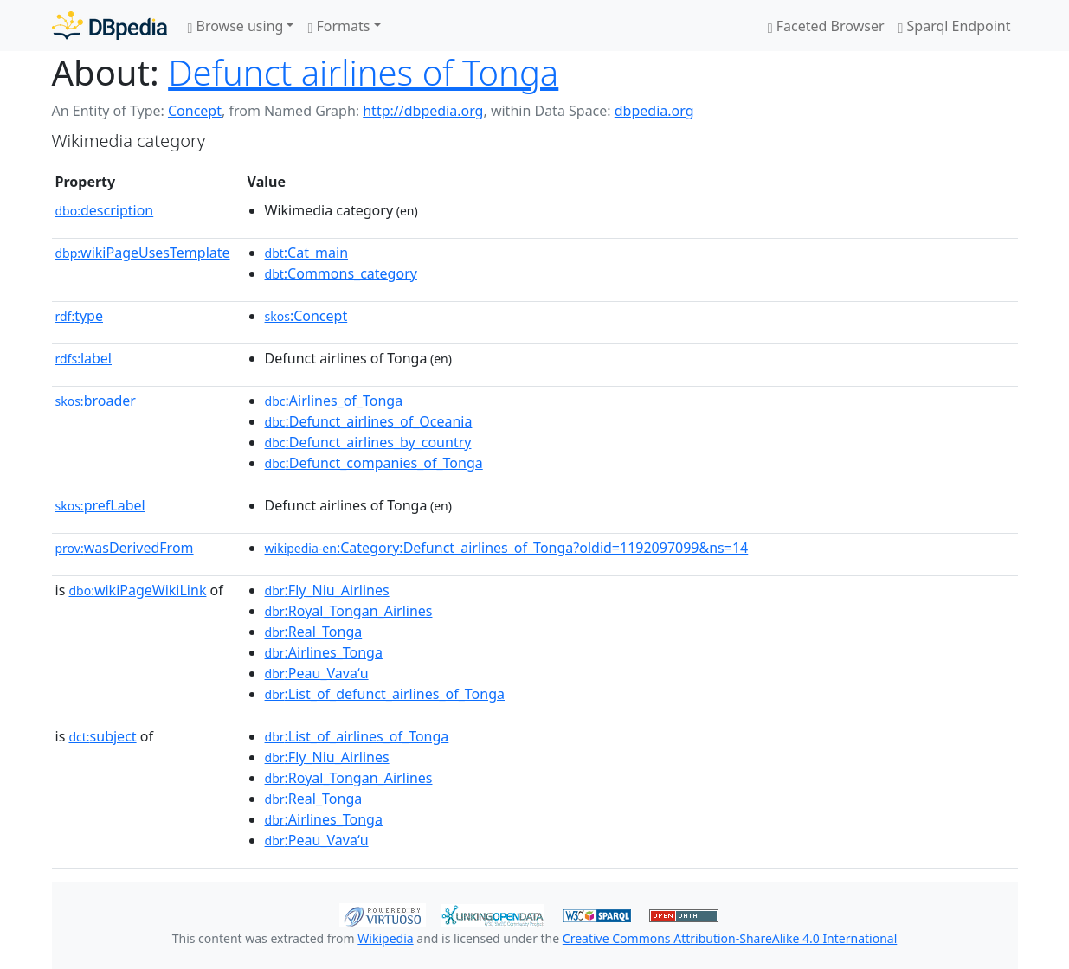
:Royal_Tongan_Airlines (349, 610)
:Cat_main (307, 252)
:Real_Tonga (314, 631)
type (79, 315)
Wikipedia (385, 938)
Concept (195, 110)
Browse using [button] (236, 25)
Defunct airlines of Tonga (363, 72)
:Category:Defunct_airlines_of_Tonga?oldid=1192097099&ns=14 (507, 547)
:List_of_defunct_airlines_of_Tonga (385, 693)
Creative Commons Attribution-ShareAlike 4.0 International (730, 938)
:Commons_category (341, 273)
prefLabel (100, 505)
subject (102, 736)
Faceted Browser (826, 25)
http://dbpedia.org (423, 110)
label (84, 358)
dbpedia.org (654, 110)
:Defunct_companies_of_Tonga (374, 462)
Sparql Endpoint (954, 25)
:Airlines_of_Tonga (334, 400)
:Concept (306, 315)
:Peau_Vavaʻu (317, 673)
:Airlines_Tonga (324, 652)
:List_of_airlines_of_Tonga (357, 736)
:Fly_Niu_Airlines (327, 590)
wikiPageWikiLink (137, 590)
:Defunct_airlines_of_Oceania (369, 421)
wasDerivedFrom (124, 547)
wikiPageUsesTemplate (142, 252)
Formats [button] (338, 25)
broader (95, 400)
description (104, 210)
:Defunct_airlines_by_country (368, 442)
